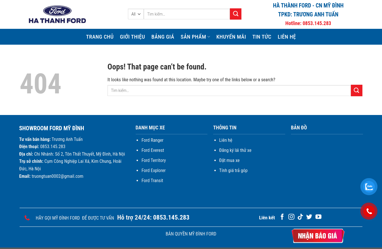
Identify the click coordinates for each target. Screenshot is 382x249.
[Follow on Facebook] (282, 217)
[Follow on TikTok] (300, 217)
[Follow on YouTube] (318, 217)
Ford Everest (152, 150)
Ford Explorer (153, 170)
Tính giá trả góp (233, 170)
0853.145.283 (316, 23)
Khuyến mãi (231, 36)
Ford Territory (153, 160)
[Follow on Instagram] (291, 217)
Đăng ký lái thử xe (235, 150)
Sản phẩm (195, 36)
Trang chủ (100, 36)
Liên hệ (287, 36)
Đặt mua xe (229, 160)
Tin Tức (261, 36)
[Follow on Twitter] (309, 217)
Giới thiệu (132, 36)
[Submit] (235, 14)
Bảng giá (162, 36)
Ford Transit (152, 180)
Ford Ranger (152, 140)
